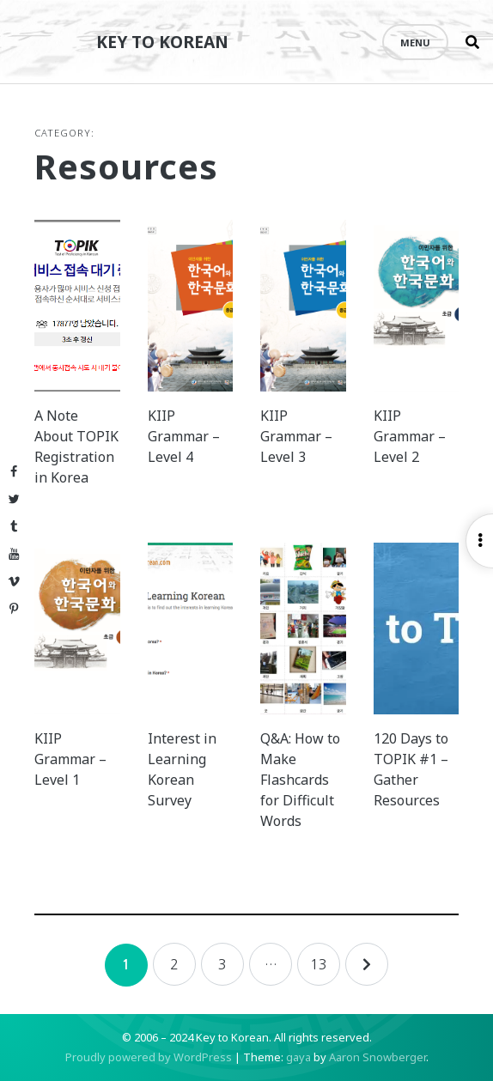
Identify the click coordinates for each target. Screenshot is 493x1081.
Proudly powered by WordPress (148, 1057)
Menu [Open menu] (415, 42)
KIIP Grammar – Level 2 (410, 436)
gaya (298, 1057)
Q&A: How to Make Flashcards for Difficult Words (300, 779)
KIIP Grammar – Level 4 (184, 436)
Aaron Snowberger (377, 1057)
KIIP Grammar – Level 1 (70, 759)
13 (318, 964)
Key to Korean (162, 41)
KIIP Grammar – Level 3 (296, 436)
